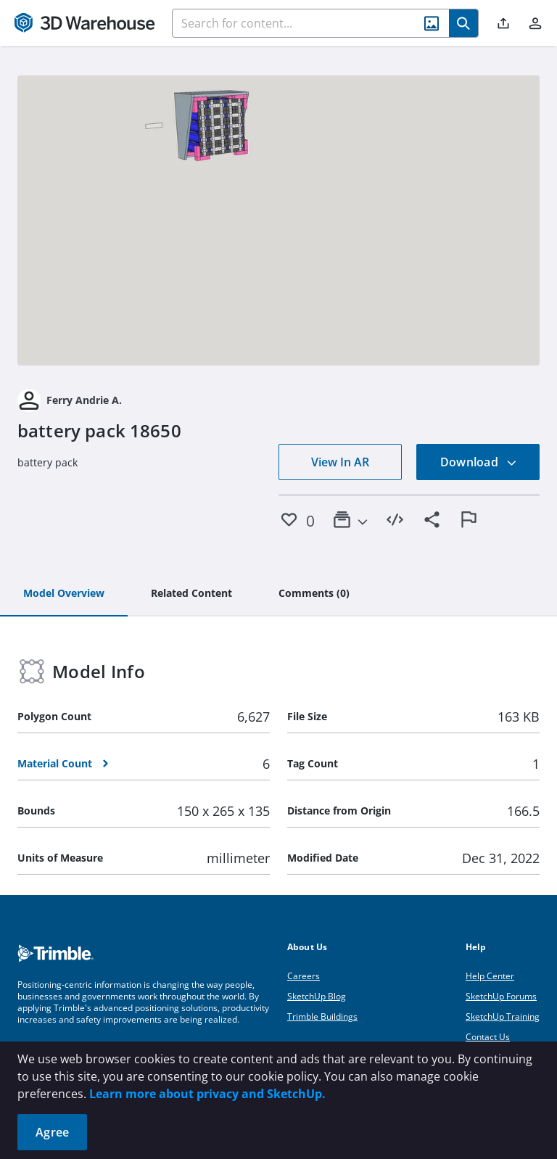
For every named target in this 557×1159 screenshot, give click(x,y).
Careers (303, 976)
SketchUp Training (503, 1016)
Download (478, 462)
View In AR (340, 462)
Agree (52, 1132)
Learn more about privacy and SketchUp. (207, 1094)
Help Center (490, 976)
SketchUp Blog (316, 996)
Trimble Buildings (322, 1016)
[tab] (64, 594)
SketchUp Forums (501, 996)
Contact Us (488, 1037)
